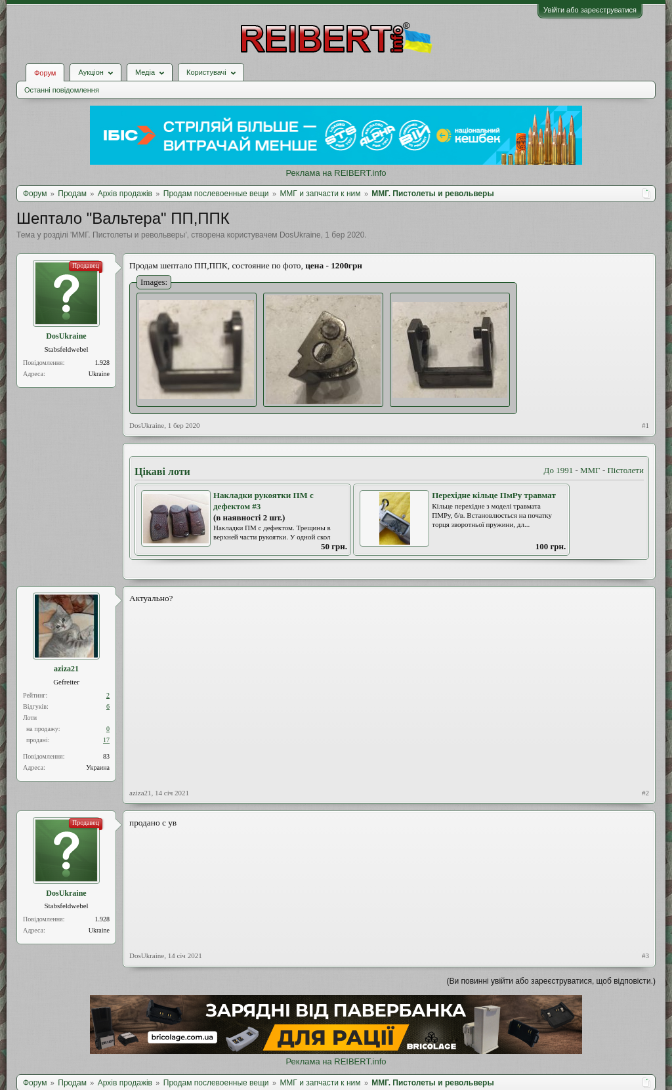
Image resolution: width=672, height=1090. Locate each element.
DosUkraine (300, 235)
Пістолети (625, 470)
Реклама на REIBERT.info (335, 173)
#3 (645, 955)
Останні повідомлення (61, 90)
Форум (45, 73)
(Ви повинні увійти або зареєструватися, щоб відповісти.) (551, 981)
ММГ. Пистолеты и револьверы (128, 235)
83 (106, 756)
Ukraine (99, 373)
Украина (98, 767)
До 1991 (559, 470)
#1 (645, 425)
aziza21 (66, 668)
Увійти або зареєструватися (590, 10)
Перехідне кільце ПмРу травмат (494, 495)
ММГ (590, 470)
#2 (645, 793)
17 (106, 740)
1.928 (102, 362)
